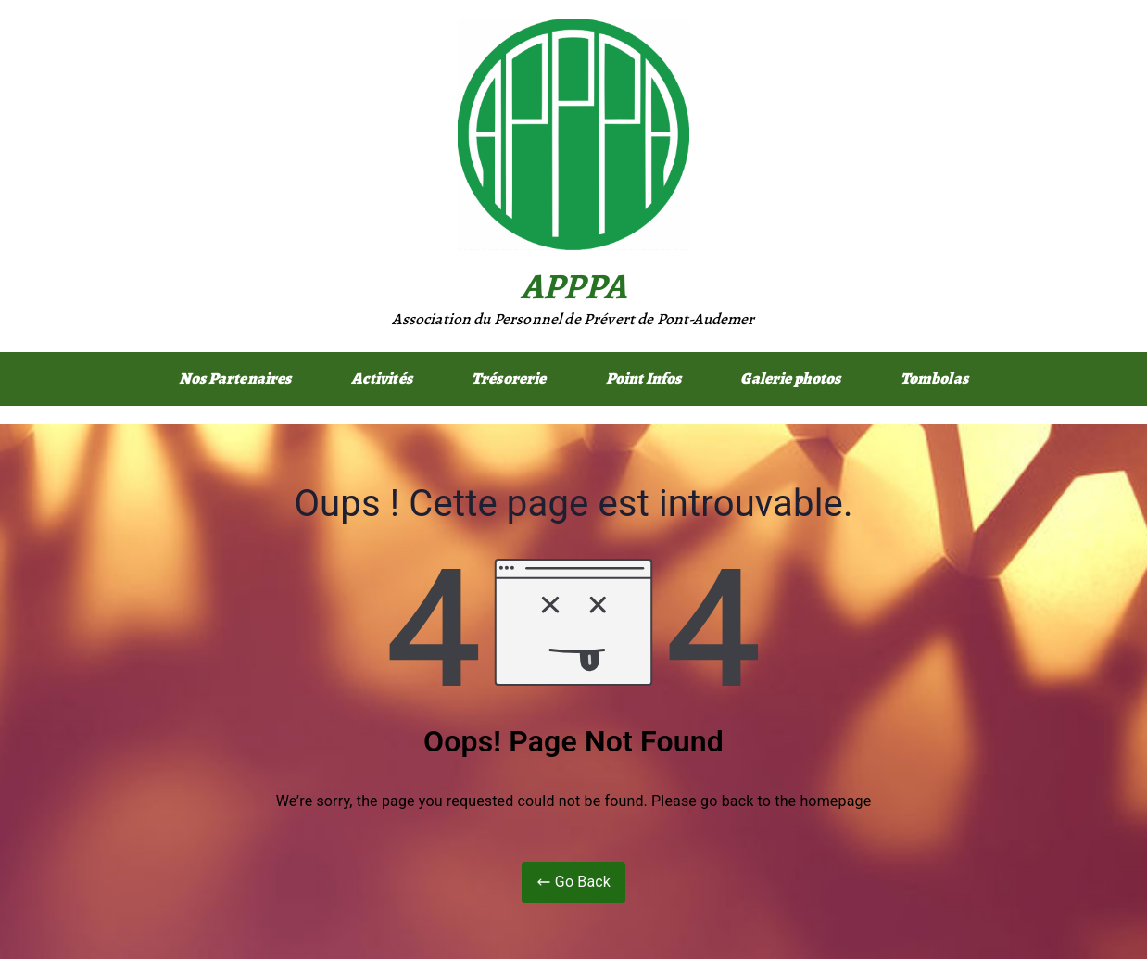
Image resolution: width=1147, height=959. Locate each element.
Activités (381, 378)
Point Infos (644, 378)
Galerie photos (790, 378)
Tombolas (934, 378)
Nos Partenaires (235, 378)
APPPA (573, 285)
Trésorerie (509, 378)
